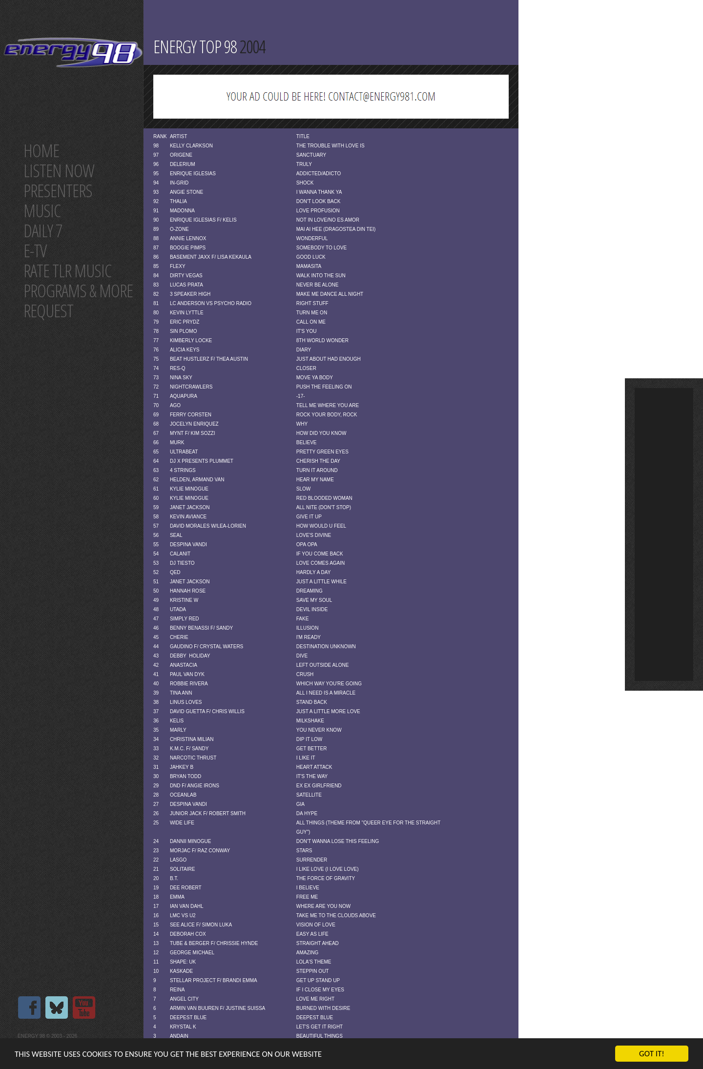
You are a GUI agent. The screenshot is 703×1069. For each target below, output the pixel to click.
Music (42, 211)
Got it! (651, 1053)
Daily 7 (42, 231)
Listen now (58, 171)
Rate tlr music (67, 271)
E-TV (34, 251)
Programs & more (78, 291)
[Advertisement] (664, 534)
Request (48, 311)
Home (41, 151)
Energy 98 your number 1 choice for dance (73, 52)
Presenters (57, 191)
